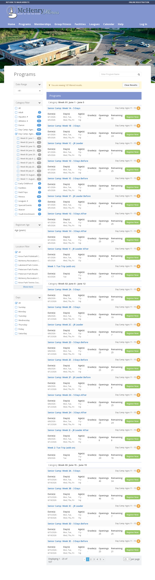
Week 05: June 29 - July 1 (27, 154)
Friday (19, 329)
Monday (20, 311)
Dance (19, 125)
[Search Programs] (139, 74)
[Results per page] (127, 559)
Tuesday (20, 316)
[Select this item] (138, 108)
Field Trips (21, 192)
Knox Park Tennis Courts (28, 282)
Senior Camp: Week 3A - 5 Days (64, 470)
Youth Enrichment (25, 214)
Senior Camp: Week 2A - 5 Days (64, 289)
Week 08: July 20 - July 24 (27, 166)
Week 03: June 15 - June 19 (27, 146)
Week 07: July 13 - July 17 (27, 162)
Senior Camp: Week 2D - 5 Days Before (68, 342)
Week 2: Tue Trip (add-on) (61, 447)
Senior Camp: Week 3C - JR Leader (65, 505)
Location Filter (28, 247)
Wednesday (22, 320)
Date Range (28, 84)
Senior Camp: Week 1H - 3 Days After (67, 231)
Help (121, 24)
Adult (19, 112)
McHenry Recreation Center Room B (28, 260)
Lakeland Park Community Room (28, 265)
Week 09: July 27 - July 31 (27, 171)
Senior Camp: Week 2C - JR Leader (65, 324)
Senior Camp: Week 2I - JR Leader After (68, 430)
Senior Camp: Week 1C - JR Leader (65, 143)
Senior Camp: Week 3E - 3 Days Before (68, 541)
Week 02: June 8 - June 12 (27, 142)
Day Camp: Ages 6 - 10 (26, 129)
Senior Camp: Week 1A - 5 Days (64, 108)
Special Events (23, 205)
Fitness (20, 196)
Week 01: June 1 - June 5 (27, 138)
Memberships (42, 24)
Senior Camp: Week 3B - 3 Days (64, 488)
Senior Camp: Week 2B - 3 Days (64, 307)
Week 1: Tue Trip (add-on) (61, 266)
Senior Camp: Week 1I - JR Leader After (68, 248)
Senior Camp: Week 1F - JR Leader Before (69, 196)
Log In (143, 24)
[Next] (103, 559)
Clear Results (130, 85)
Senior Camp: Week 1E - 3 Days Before (68, 178)
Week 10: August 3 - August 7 (27, 175)
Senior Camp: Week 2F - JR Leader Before (69, 377)
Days (28, 297)
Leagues (94, 24)
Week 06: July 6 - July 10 (27, 158)
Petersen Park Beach (26, 273)
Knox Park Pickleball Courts (28, 256)
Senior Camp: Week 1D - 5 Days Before (68, 160)
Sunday (20, 307)
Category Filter (28, 103)
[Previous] (84, 559)
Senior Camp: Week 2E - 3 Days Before (68, 359)
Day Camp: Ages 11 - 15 (25, 133)
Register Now (133, 117)
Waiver (20, 209)
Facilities (80, 24)
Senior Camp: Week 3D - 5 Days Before (68, 523)
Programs (25, 24)
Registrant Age (28, 225)
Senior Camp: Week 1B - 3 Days (64, 125)
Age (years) (20, 230)
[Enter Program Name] (120, 74)
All (18, 108)
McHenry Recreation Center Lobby (28, 278)
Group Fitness (62, 24)
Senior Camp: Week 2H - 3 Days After (67, 412)
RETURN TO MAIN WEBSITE (17, 2)
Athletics (21, 121)
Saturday (21, 333)
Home (11, 24)
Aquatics (21, 116)
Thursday (21, 324)
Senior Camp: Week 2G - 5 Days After (67, 395)
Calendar (108, 24)
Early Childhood (24, 183)
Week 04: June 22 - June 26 (27, 150)
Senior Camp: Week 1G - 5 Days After (67, 213)
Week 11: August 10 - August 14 (27, 179)
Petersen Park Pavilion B (28, 269)
